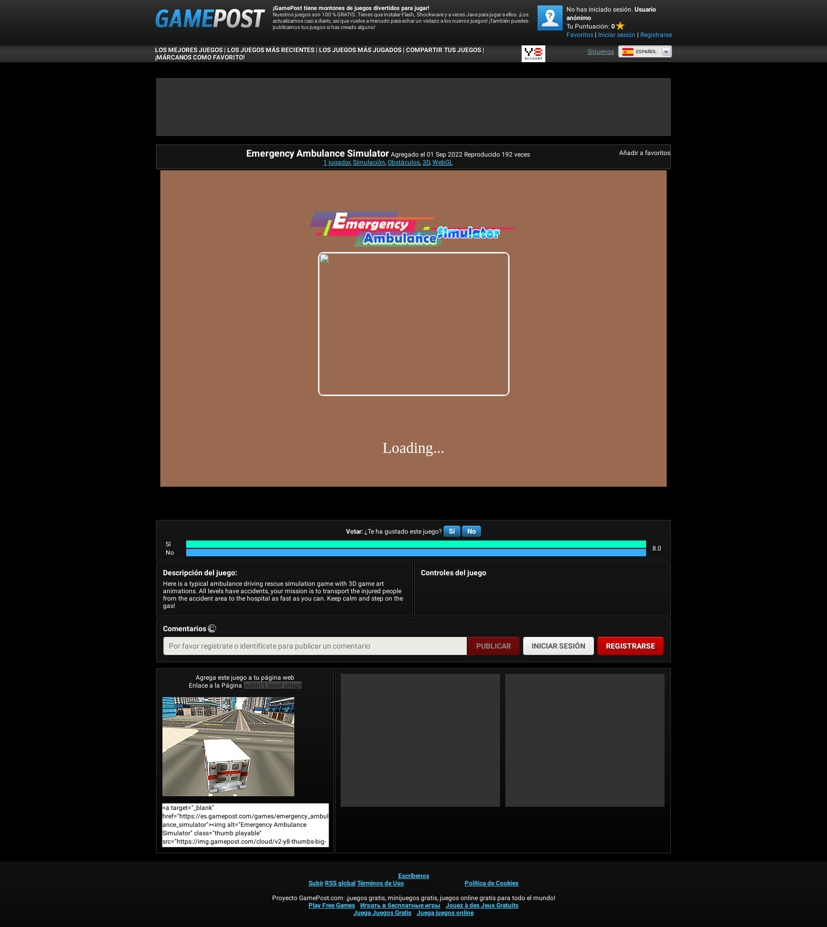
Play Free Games (332, 905)
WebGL (442, 162)
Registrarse (656, 34)
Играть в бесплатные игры (400, 905)
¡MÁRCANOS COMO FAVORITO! (200, 57)
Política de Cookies (491, 883)
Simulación (369, 162)
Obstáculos (404, 162)
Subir (316, 883)
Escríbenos (413, 876)
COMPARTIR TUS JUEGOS (443, 50)
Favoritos (579, 34)
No (471, 531)
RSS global (340, 883)
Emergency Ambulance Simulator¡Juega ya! (228, 747)
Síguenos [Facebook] (601, 51)
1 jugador (336, 162)
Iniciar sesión (617, 34)
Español (639, 51)
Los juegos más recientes (270, 50)
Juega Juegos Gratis (382, 912)
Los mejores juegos (189, 50)
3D (426, 162)
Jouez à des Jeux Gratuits (482, 905)
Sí (452, 531)
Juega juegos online (445, 912)
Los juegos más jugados (360, 50)
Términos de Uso (380, 883)
